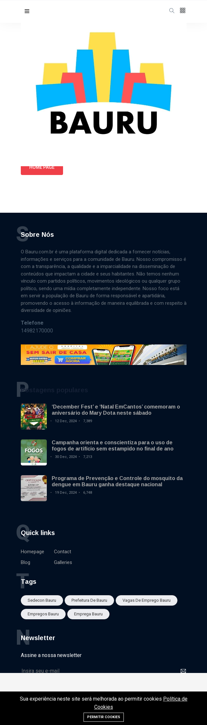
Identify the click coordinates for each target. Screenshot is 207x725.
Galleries (63, 562)
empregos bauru (43, 613)
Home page (42, 167)
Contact (62, 552)
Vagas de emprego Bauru (147, 600)
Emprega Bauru (88, 613)
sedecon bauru (42, 600)
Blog (25, 562)
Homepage (32, 552)
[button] (27, 11)
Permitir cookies (103, 717)
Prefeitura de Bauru (89, 600)
